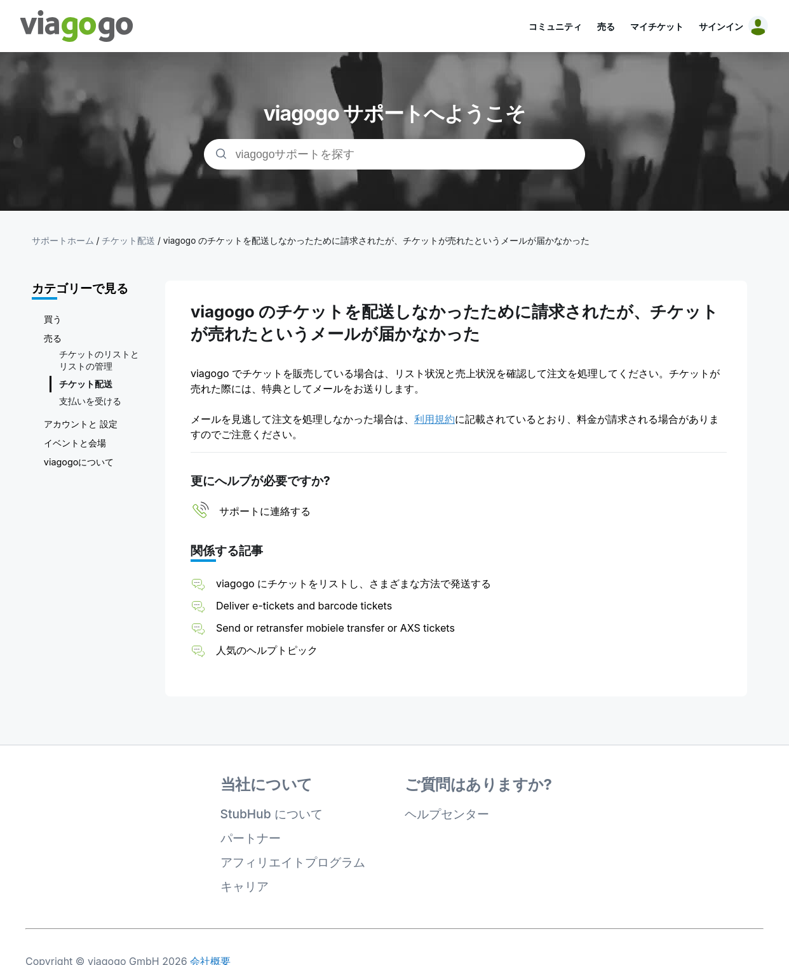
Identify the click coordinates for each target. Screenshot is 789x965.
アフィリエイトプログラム (292, 862)
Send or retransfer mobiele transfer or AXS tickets (336, 628)
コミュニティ (555, 26)
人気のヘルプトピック (267, 650)
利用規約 (434, 419)
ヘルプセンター (447, 814)
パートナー (250, 838)
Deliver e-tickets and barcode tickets (304, 605)
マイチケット (657, 26)
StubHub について (271, 814)
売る (606, 26)
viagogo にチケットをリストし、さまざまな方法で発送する (353, 583)
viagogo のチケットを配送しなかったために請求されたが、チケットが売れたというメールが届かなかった (376, 241)
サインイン (721, 26)
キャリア (244, 886)
